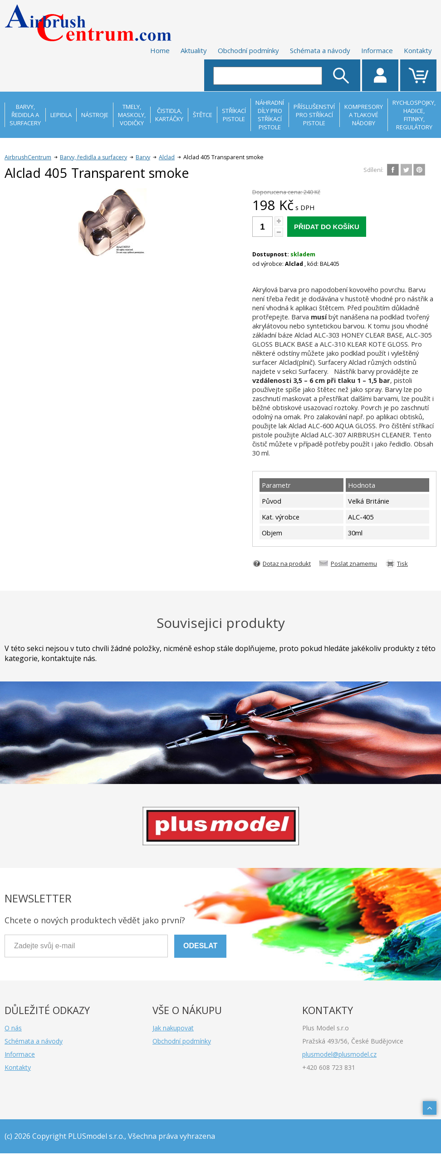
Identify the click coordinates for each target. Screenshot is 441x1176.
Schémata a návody (320, 50)
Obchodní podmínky (248, 50)
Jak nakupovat (173, 1028)
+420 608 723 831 (328, 1067)
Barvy (143, 157)
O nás (13, 1028)
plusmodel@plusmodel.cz (339, 1054)
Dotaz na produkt (287, 563)
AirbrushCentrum (28, 157)
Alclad (167, 157)
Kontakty (418, 50)
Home (160, 50)
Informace (377, 50)
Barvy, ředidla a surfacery (93, 157)
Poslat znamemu (354, 563)
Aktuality (194, 50)
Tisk (402, 563)
